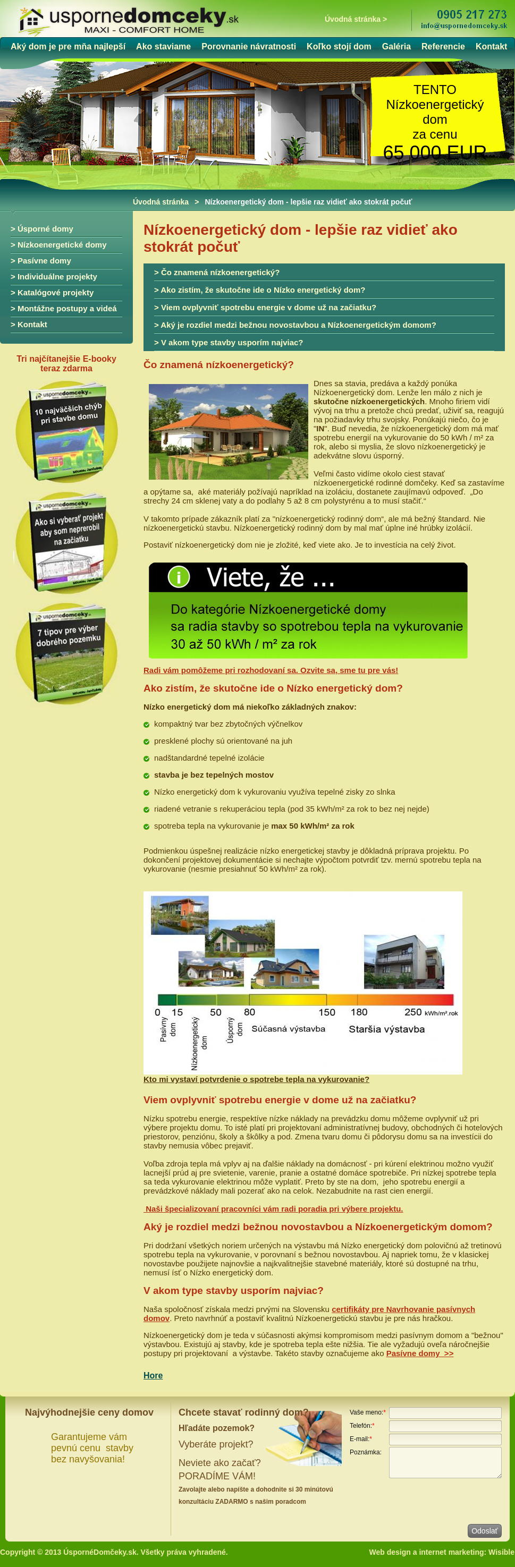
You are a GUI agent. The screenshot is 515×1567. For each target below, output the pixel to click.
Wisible (501, 1552)
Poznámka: (366, 1452)
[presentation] (430, 1500)
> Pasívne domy (41, 260)
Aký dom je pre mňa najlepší (68, 46)
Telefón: (362, 1425)
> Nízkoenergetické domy (58, 244)
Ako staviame (163, 46)
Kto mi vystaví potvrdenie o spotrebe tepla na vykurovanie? (256, 1079)
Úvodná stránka (161, 202)
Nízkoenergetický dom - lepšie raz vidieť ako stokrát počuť (308, 202)
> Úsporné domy (42, 228)
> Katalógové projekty (52, 292)
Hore (153, 1375)
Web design (390, 1552)
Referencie (443, 46)
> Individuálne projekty (54, 276)
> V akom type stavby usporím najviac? (228, 342)
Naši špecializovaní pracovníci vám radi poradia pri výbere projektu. (273, 1208)
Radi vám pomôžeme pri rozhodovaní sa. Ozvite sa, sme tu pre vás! (270, 670)
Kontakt (492, 46)
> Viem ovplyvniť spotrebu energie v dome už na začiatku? (265, 307)
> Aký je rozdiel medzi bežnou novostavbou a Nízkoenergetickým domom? (295, 324)
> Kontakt (29, 324)
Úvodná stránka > (356, 19)
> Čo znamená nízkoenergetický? (217, 272)
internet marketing (451, 1552)
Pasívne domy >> (420, 1353)
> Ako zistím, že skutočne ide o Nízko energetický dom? (259, 289)
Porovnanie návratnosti (248, 46)
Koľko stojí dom (339, 46)
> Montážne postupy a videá (64, 308)
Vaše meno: (368, 1412)
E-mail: (361, 1439)
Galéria (396, 46)
